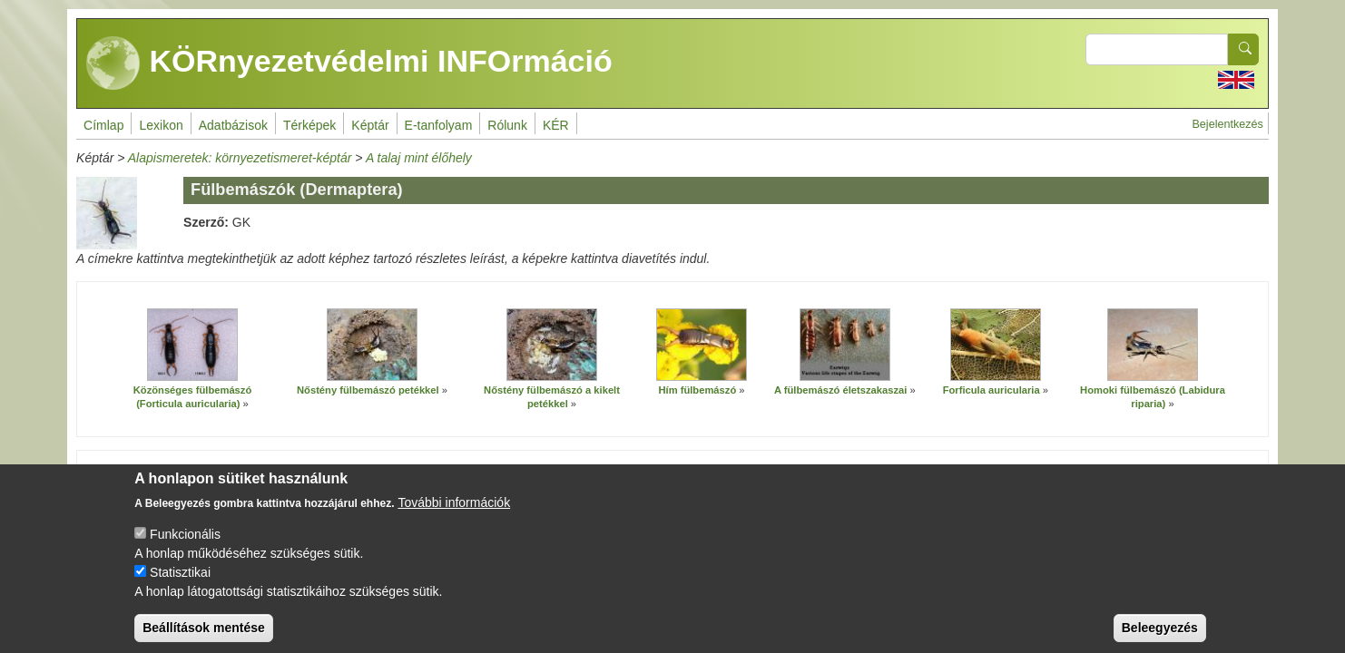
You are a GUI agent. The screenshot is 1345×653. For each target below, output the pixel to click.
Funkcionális (185, 548)
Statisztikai (180, 587)
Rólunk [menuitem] (507, 125)
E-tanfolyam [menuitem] (439, 125)
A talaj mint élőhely (419, 158)
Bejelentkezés (1227, 124)
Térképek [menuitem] (309, 125)
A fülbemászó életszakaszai (840, 390)
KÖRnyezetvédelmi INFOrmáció (349, 63)
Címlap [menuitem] (103, 125)
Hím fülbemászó (697, 390)
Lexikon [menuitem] (160, 125)
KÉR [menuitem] (556, 125)
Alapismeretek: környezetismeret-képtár (240, 158)
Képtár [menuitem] (369, 125)
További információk (454, 517)
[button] (192, 344)
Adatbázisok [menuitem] (233, 125)
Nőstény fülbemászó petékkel (368, 390)
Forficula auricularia (991, 390)
